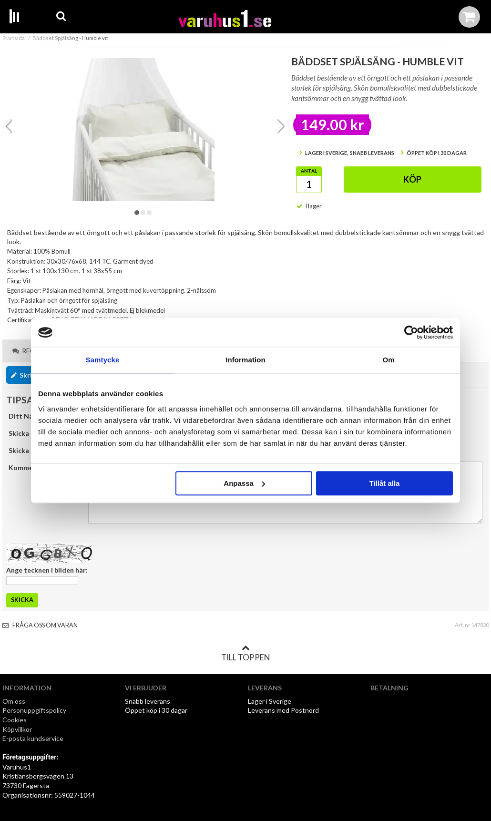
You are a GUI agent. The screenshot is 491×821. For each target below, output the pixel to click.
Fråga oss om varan (40, 625)
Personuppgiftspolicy (34, 710)
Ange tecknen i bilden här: (47, 570)
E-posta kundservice (33, 738)
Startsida (13, 38)
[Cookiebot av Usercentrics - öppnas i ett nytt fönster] (411, 332)
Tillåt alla (384, 483)
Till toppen (245, 653)
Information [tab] (245, 360)
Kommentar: (29, 467)
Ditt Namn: (26, 416)
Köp (412, 179)
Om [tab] (388, 360)
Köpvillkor (17, 729)
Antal (309, 171)
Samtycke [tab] (103, 360)
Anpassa (244, 483)
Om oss (13, 701)
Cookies (14, 720)
